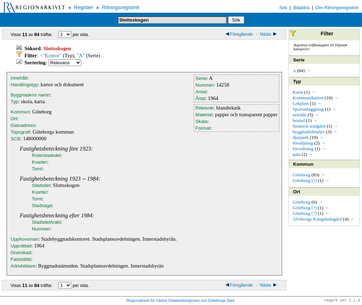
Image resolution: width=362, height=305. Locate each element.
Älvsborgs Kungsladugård (317, 219)
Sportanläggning (308, 109)
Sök (283, 7)
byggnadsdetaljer (309, 131)
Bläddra (301, 7)
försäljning (303, 143)
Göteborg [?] (305, 180)
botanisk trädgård (309, 126)
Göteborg (301, 174)
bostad (299, 120)
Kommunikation (308, 97)
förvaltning (303, 148)
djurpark (301, 137)
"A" (81, 55)
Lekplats (301, 103)
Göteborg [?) (305, 207)
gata (296, 154)
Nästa (269, 34)
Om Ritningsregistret (336, 7)
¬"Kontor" (51, 55)
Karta (298, 92)
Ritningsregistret (120, 7)
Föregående (239, 34)
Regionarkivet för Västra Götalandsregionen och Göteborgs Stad (180, 301)
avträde (299, 114)
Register (83, 7)
